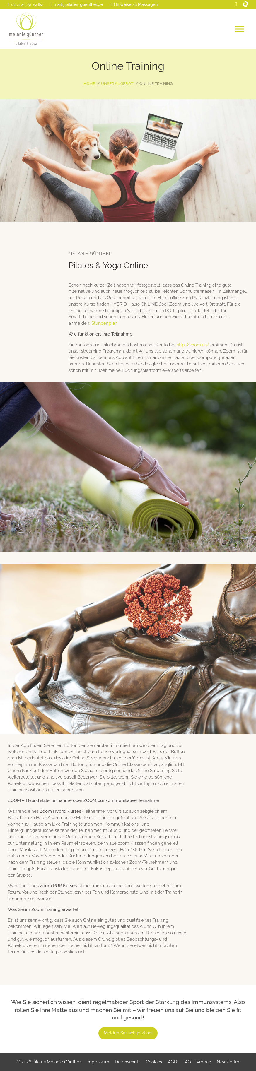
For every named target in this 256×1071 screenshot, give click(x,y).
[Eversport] (245, 4)
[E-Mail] (76, 4)
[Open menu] (239, 29)
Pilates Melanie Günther (57, 1062)
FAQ (186, 1062)
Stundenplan (104, 323)
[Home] (26, 29)
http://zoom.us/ (192, 345)
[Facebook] (236, 4)
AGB (172, 1062)
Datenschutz (127, 1062)
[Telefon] (25, 4)
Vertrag (204, 1062)
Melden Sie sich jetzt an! (128, 1033)
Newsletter (228, 1062)
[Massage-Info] (134, 4)
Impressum (97, 1062)
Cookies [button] (154, 1062)
